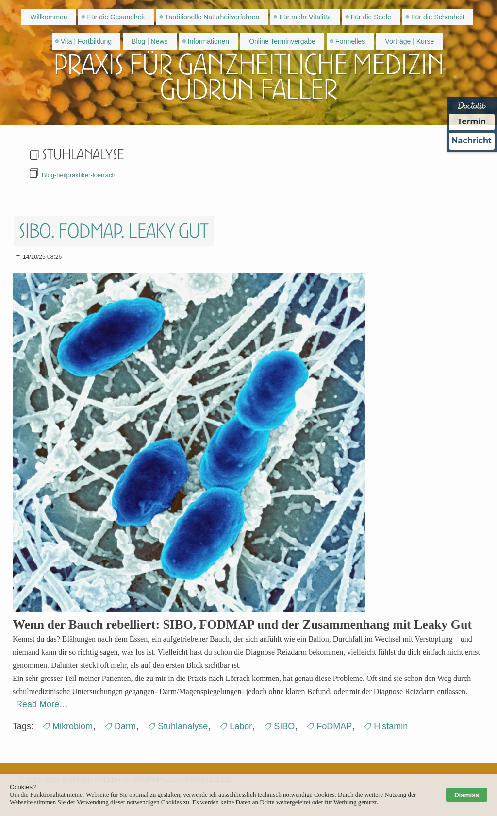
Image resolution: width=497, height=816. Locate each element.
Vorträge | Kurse (409, 41)
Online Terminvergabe (282, 41)
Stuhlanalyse (183, 726)
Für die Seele (371, 17)
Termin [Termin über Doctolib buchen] (472, 121)
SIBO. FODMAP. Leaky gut (114, 231)
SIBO (284, 726)
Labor (241, 726)
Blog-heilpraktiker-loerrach (79, 175)
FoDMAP (334, 726)
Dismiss (466, 795)
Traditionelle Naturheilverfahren (212, 17)
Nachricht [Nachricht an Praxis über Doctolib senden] (472, 140)
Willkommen (48, 17)
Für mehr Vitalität (305, 17)
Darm (125, 726)
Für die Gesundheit (116, 17)
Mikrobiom (72, 726)
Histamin (391, 726)
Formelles (350, 41)
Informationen (209, 41)
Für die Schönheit (437, 17)
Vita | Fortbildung (86, 41)
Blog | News (149, 41)
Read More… (42, 704)
